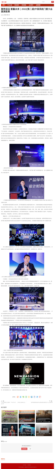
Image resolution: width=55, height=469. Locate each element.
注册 (30, 448)
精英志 (22, 467)
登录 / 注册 (4, 2)
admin (2, 14)
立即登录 (24, 448)
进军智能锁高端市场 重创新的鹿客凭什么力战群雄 (42, 402)
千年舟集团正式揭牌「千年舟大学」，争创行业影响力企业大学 (13, 403)
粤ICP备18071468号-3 (32, 467)
